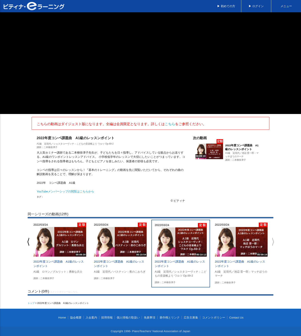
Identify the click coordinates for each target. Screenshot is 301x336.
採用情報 (107, 317)
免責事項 (149, 317)
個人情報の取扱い (128, 317)
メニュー (286, 6)
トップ (31, 303)
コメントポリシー (213, 317)
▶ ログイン (256, 6)
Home (62, 317)
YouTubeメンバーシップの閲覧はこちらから (65, 191)
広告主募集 (191, 317)
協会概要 (76, 317)
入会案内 (91, 317)
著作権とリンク (170, 317)
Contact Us (236, 317)
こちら (170, 124)
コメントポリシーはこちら (64, 291)
